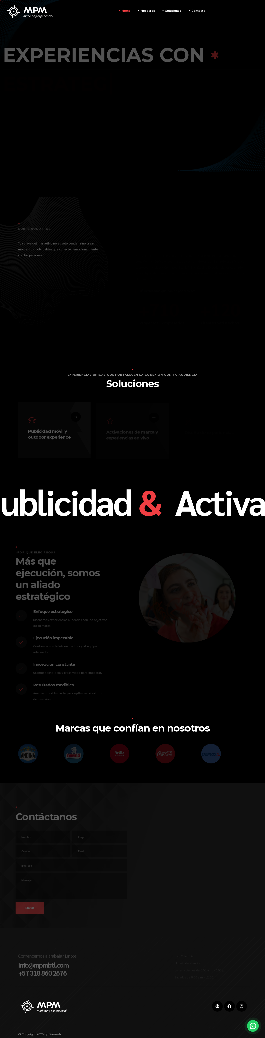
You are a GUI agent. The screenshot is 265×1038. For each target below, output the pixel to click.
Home (126, 10)
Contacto (198, 10)
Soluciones (173, 10)
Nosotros (148, 10)
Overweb (55, 1034)
